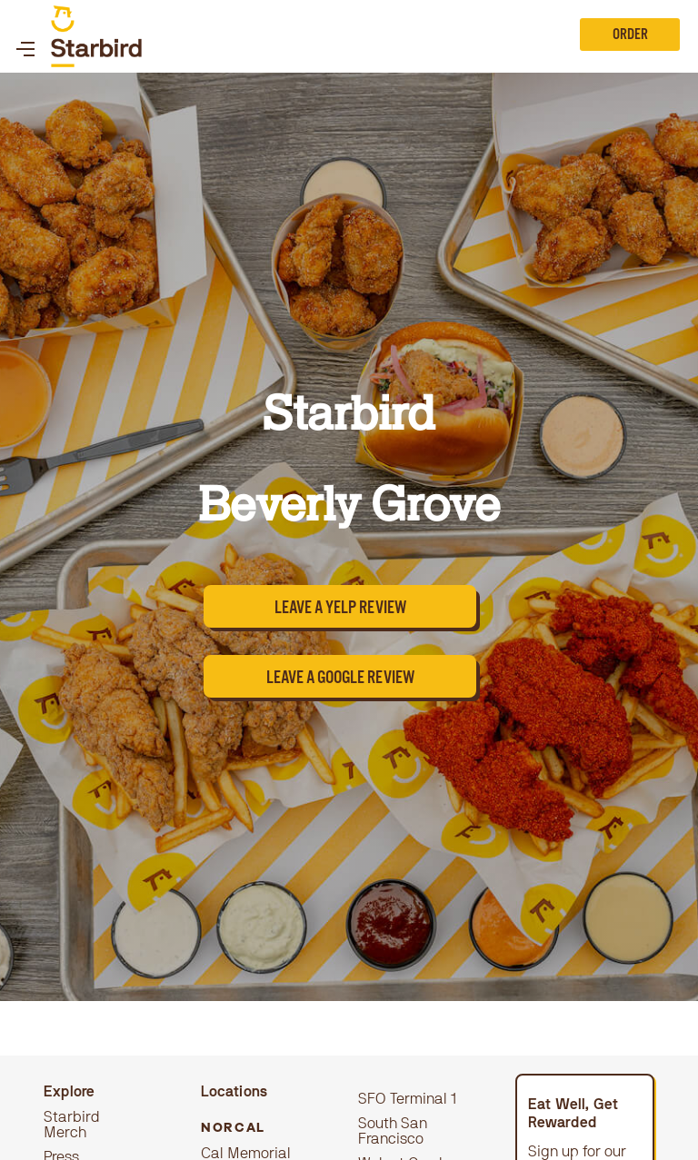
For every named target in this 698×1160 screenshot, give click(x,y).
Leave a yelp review (340, 610)
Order (630, 36)
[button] (25, 36)
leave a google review (340, 679)
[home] (96, 36)
